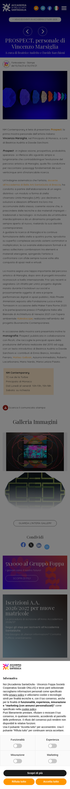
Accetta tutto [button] (51, 781)
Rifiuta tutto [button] (19, 781)
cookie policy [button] (29, 709)
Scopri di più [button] (35, 773)
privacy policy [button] (16, 694)
